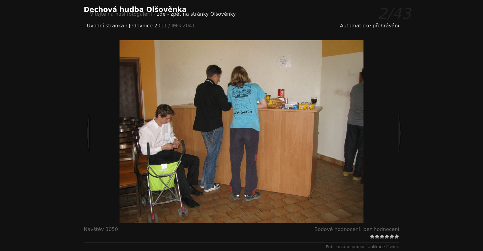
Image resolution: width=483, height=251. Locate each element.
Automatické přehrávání (369, 26)
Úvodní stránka (105, 26)
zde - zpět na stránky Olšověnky (196, 14)
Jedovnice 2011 (148, 26)
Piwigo (392, 247)
